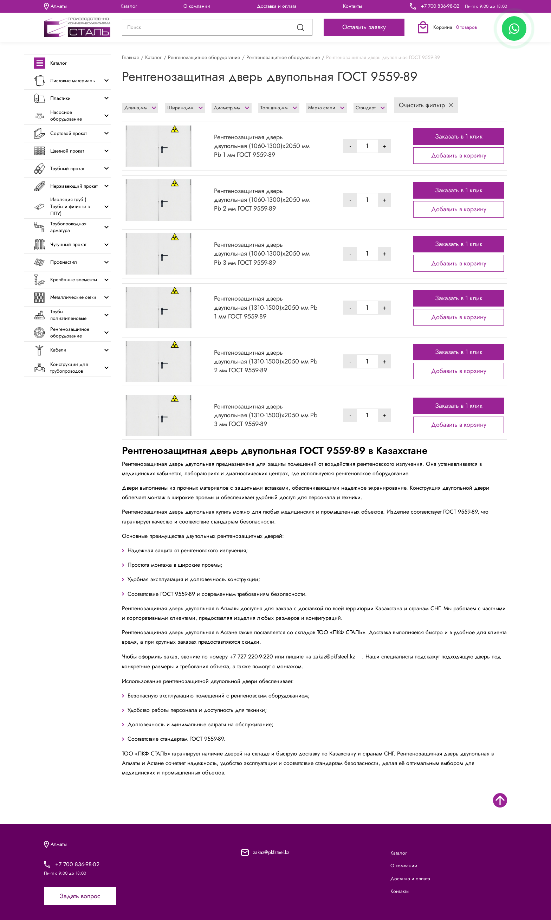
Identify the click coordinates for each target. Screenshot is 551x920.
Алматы (55, 6)
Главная (130, 57)
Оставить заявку (364, 27)
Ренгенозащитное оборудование (204, 57)
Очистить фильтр (426, 105)
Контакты (352, 5)
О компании (196, 5)
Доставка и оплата (277, 5)
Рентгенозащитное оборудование (283, 57)
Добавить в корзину (458, 155)
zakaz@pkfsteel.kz (337, 656)
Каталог (129, 5)
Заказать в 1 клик (458, 136)
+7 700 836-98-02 (440, 6)
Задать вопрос (80, 896)
